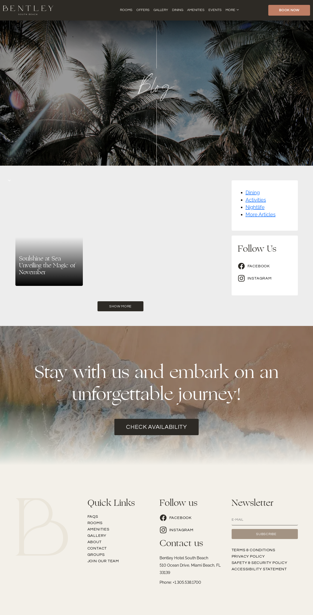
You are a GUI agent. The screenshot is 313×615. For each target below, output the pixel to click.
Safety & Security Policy (259, 563)
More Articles (261, 214)
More (230, 10)
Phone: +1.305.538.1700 (180, 582)
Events (215, 10)
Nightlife (255, 207)
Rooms (126, 10)
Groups (96, 555)
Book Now (289, 10)
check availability (156, 427)
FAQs (92, 516)
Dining (177, 10)
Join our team (103, 561)
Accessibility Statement (259, 569)
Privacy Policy (248, 556)
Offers (143, 10)
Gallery (160, 10)
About (94, 542)
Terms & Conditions (253, 550)
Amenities (196, 10)
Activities (256, 200)
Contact (97, 548)
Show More (120, 306)
